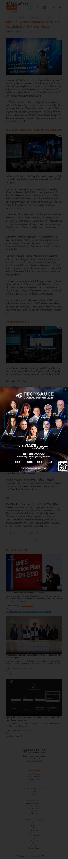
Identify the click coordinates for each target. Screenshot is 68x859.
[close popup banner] (65, 389)
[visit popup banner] (34, 429)
